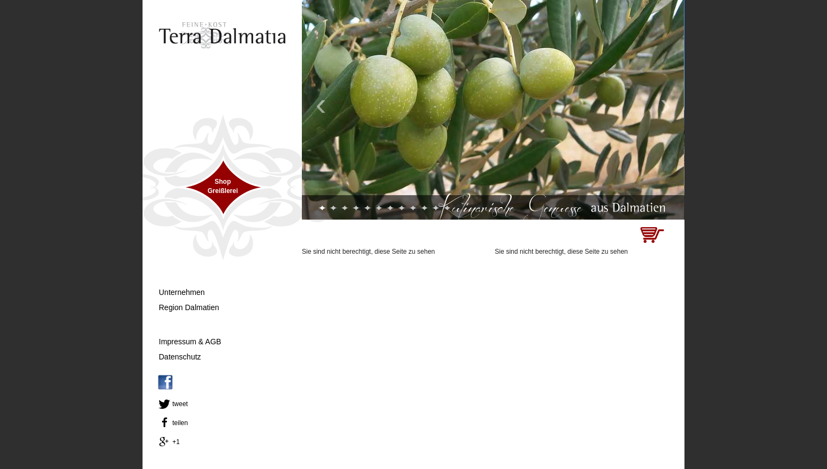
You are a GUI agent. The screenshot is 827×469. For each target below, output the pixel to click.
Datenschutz (180, 356)
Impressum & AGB (190, 341)
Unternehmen (182, 292)
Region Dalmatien (189, 307)
